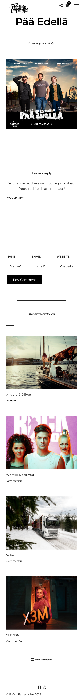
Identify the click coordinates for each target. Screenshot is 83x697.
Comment (15, 198)
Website (63, 256)
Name (12, 256)
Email (37, 256)
